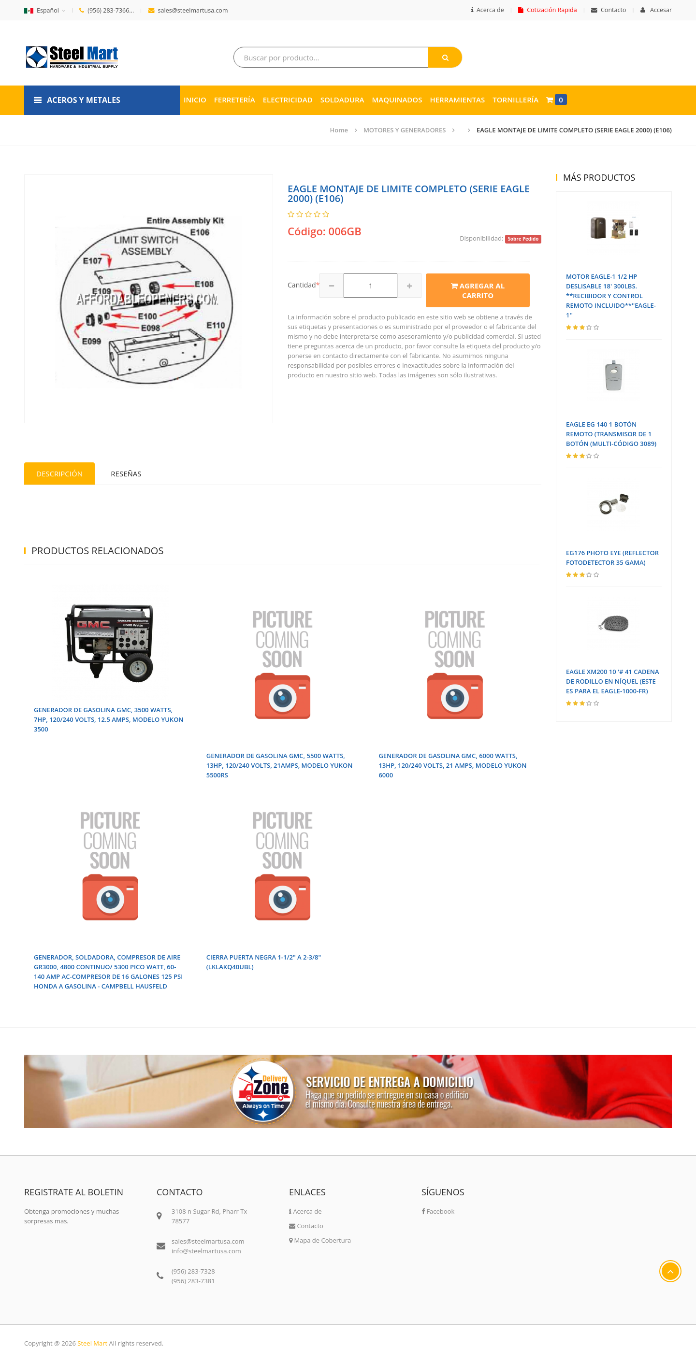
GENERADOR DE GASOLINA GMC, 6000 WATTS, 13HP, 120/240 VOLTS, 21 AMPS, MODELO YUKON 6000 (452, 765)
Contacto (608, 10)
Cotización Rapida (547, 10)
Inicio (195, 99)
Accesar (656, 10)
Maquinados (397, 99)
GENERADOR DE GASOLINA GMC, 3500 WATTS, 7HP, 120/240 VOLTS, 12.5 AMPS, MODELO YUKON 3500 (109, 719)
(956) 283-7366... (106, 10)
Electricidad (288, 99)
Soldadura (342, 99)
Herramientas (457, 99)
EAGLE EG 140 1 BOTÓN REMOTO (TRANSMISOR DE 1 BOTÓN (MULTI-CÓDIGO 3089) (611, 434)
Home (339, 130)
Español (41, 10)
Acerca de (487, 10)
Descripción (59, 473)
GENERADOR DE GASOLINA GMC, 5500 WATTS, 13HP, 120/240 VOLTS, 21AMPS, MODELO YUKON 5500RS (279, 765)
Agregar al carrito (478, 290)
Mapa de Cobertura (320, 1240)
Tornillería (515, 99)
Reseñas (126, 473)
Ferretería (234, 99)
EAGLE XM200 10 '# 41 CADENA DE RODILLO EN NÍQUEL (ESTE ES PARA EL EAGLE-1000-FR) (612, 681)
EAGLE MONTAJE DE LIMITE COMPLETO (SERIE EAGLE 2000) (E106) (574, 130)
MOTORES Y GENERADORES (404, 130)
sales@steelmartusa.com (188, 10)
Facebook (437, 1211)
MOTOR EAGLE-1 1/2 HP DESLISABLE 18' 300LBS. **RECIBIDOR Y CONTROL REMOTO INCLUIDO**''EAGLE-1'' (611, 295)
